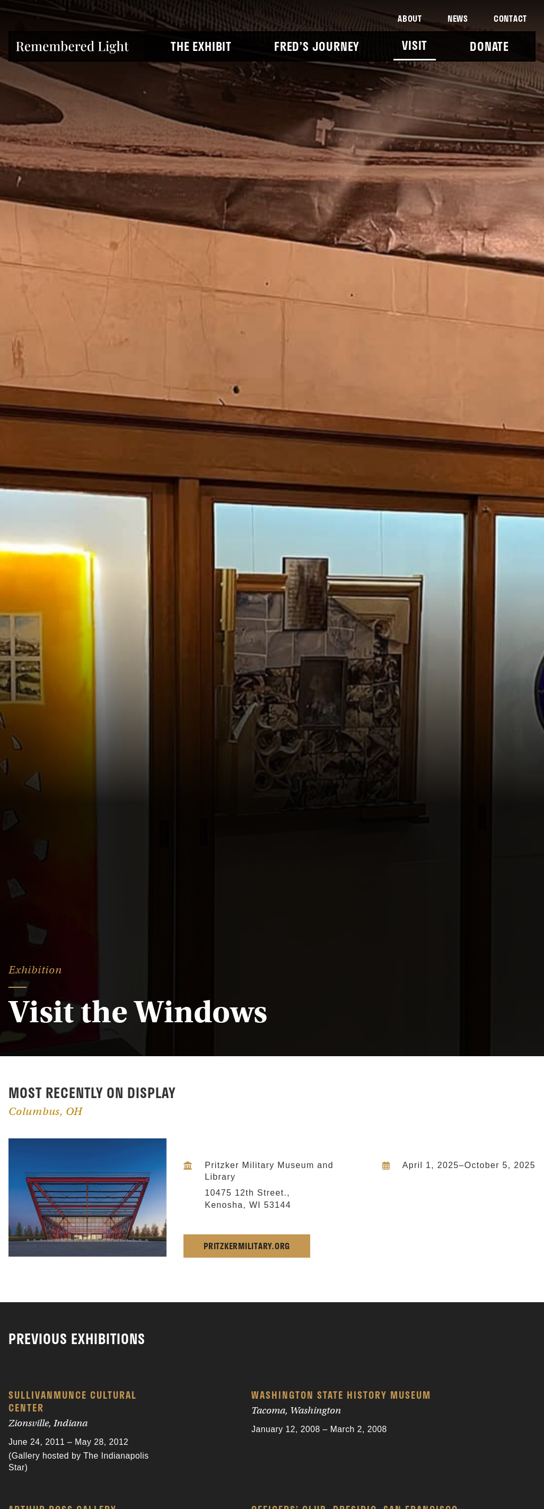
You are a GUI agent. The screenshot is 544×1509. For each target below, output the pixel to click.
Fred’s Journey (316, 46)
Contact (510, 18)
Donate (489, 46)
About (410, 18)
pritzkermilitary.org (247, 1245)
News (458, 18)
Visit (414, 45)
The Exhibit (201, 46)
